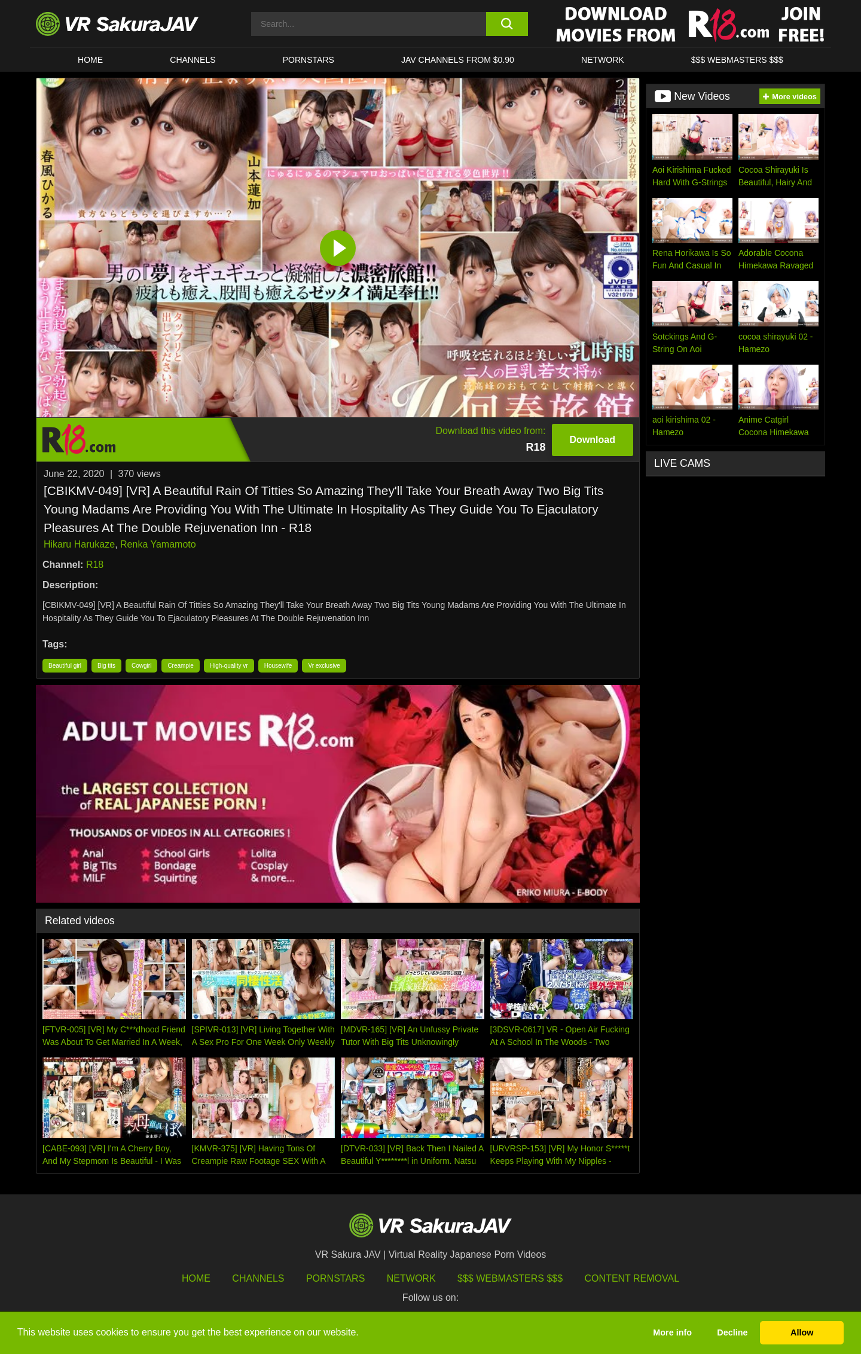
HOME (90, 60)
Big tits (106, 665)
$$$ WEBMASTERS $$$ (737, 60)
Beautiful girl (64, 665)
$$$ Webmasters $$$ (510, 1278)
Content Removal (632, 1278)
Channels (192, 60)
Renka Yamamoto (158, 544)
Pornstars (308, 60)
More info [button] (672, 1332)
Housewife (278, 665)
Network (602, 60)
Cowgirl (141, 665)
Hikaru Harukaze (79, 544)
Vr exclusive (324, 665)
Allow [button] (801, 1332)
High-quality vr (229, 665)
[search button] (506, 24)
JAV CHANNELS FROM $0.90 (457, 60)
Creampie (180, 665)
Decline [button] (732, 1332)
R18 (94, 565)
